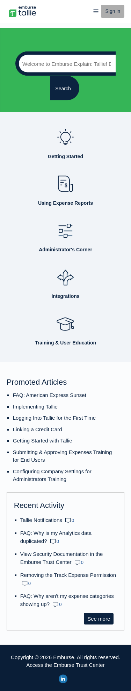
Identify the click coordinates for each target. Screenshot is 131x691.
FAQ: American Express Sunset (49, 395)
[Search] (65, 63)
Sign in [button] (112, 11)
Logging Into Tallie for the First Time (54, 418)
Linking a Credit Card (37, 429)
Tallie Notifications (41, 520)
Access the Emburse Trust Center (65, 665)
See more (100, 618)
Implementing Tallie (35, 407)
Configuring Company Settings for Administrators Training (52, 475)
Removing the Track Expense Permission (68, 575)
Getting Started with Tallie (42, 441)
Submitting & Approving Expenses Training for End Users (62, 456)
